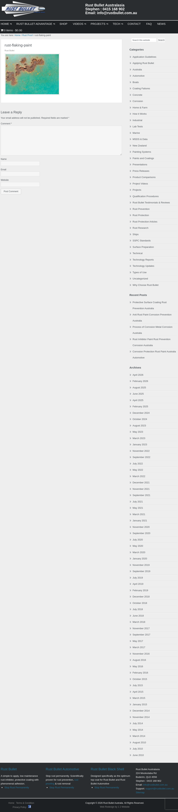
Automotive (139, 75)
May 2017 (138, 641)
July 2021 (138, 501)
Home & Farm (140, 107)
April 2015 (138, 691)
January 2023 (140, 444)
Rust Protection (141, 215)
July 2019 (138, 577)
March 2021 (139, 514)
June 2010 (138, 755)
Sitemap (140, 792)
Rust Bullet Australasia (24, 10)
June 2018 (138, 615)
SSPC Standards (142, 240)
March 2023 (139, 438)
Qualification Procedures (146, 196)
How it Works (140, 113)
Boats (136, 82)
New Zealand (140, 145)
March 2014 (139, 736)
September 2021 (141, 495)
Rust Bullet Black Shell (107, 769)
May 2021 (138, 507)
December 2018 (141, 596)
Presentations (140, 164)
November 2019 (141, 565)
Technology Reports (143, 259)
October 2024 (140, 419)
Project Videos (140, 183)
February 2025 (140, 406)
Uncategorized (140, 278)
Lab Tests (138, 126)
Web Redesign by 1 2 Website (115, 807)
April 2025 (138, 400)
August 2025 (139, 387)
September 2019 (141, 571)
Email (3, 169)
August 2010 (139, 742)
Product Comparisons (144, 177)
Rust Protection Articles (145, 221)
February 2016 (140, 672)
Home (11, 803)
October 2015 (140, 679)
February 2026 (140, 381)
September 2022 (141, 457)
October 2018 (140, 603)
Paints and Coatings (143, 158)
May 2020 (138, 546)
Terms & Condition (25, 803)
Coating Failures (141, 88)
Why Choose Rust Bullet (146, 285)
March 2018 (139, 622)
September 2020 (141, 533)
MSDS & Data (140, 139)
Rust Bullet (9, 769)
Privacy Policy (20, 807)
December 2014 (141, 710)
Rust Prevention (141, 209)
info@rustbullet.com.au (155, 784)
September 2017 (141, 634)
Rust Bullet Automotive (62, 769)
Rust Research (140, 228)
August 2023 (139, 425)
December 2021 (141, 482)
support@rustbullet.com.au (159, 788)
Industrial (137, 120)
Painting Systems (142, 151)
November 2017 (141, 628)
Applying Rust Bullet (143, 63)
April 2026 (138, 374)
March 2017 (139, 647)
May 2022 (138, 469)
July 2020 (138, 539)
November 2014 (141, 717)
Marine (136, 133)
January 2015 (140, 704)
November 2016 (141, 653)
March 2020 (139, 552)
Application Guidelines (144, 56)
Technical (138, 253)
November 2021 (141, 489)
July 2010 (138, 748)
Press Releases (141, 171)
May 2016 (138, 666)
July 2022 (138, 463)
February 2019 (140, 590)
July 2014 (138, 723)
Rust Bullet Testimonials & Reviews (151, 202)
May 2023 (138, 431)
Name (4, 159)
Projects (137, 189)
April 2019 (138, 584)
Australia (137, 69)
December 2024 (141, 413)
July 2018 (138, 609)
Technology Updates (143, 266)
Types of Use (140, 272)
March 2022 (139, 476)
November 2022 (141, 451)
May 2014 (138, 729)
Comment (6, 123)
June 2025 (138, 393)
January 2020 (140, 558)
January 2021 (140, 520)
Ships (136, 234)
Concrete (137, 95)
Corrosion (138, 101)
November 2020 (141, 527)
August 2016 (139, 660)
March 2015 (139, 698)
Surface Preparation (143, 247)
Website (5, 180)
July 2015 (138, 685)
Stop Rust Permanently (16, 787)
